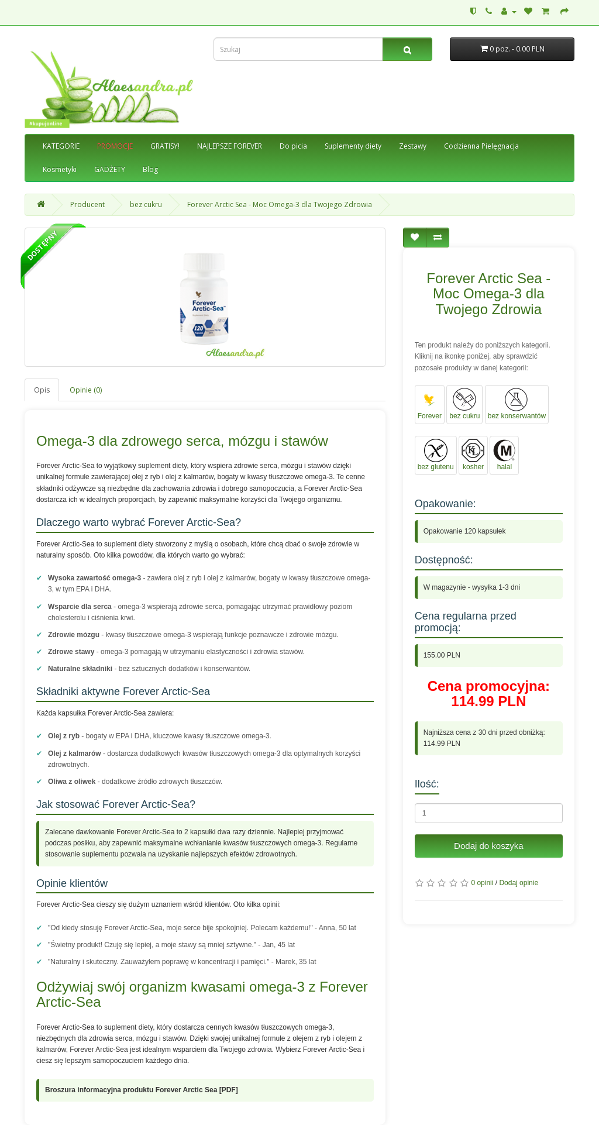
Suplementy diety (353, 146)
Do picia (293, 146)
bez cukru (146, 204)
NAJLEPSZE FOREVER (229, 146)
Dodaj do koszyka (488, 846)
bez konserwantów (517, 404)
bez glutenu (436, 455)
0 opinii (482, 883)
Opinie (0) (86, 390)
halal (504, 455)
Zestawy (412, 146)
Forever (430, 404)
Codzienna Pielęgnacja (481, 146)
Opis (42, 390)
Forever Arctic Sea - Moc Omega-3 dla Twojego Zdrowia (279, 204)
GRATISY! (165, 146)
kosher (473, 455)
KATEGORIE (61, 146)
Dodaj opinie (518, 883)
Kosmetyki (60, 169)
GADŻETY (109, 169)
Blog (150, 169)
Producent (87, 204)
